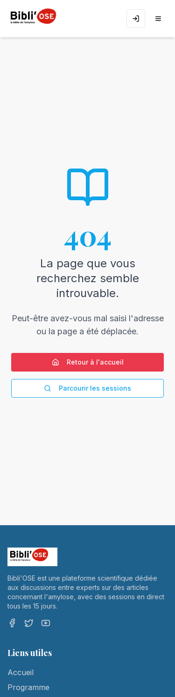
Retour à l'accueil (88, 362)
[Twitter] (29, 623)
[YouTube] (45, 623)
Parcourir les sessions (87, 388)
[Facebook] (12, 623)
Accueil (20, 672)
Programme (28, 687)
